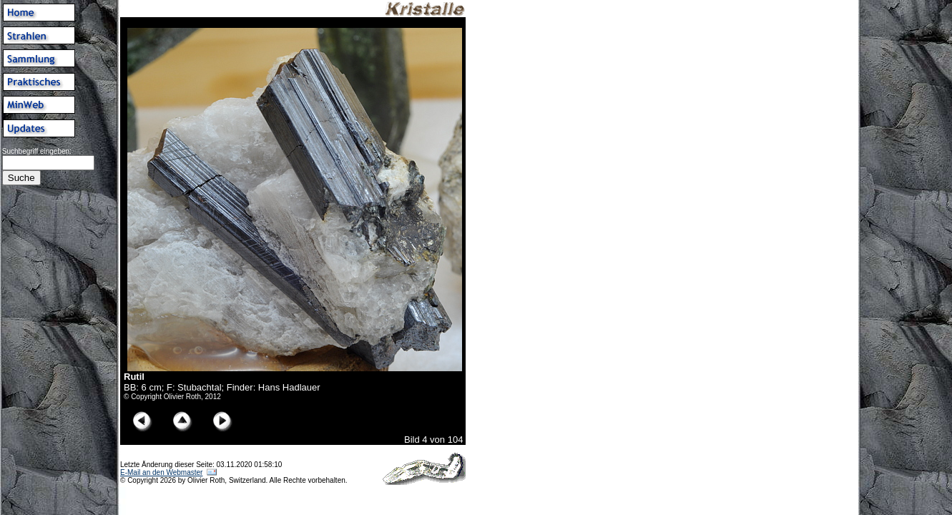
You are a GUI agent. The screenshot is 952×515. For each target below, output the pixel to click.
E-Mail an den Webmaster (161, 472)
